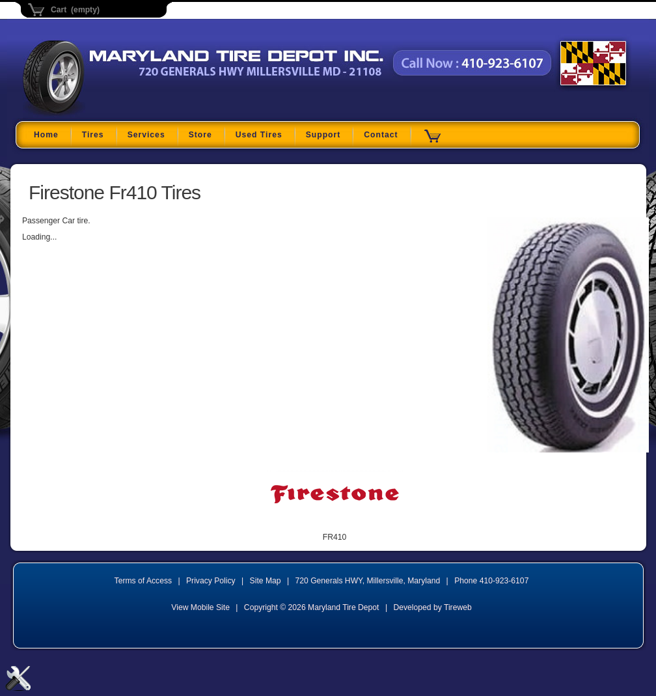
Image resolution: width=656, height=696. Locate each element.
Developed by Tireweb (432, 607)
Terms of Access (143, 580)
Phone (491, 580)
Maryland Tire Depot (104, 113)
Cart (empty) (75, 9)
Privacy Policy (211, 580)
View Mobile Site (200, 607)
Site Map (265, 580)
